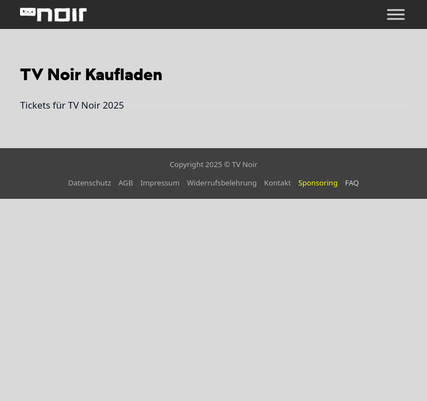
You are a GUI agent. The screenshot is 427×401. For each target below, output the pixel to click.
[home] (53, 14)
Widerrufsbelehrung (222, 183)
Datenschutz (89, 183)
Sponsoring (317, 183)
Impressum (160, 183)
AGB (125, 183)
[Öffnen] (396, 14)
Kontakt (277, 183)
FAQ (352, 183)
